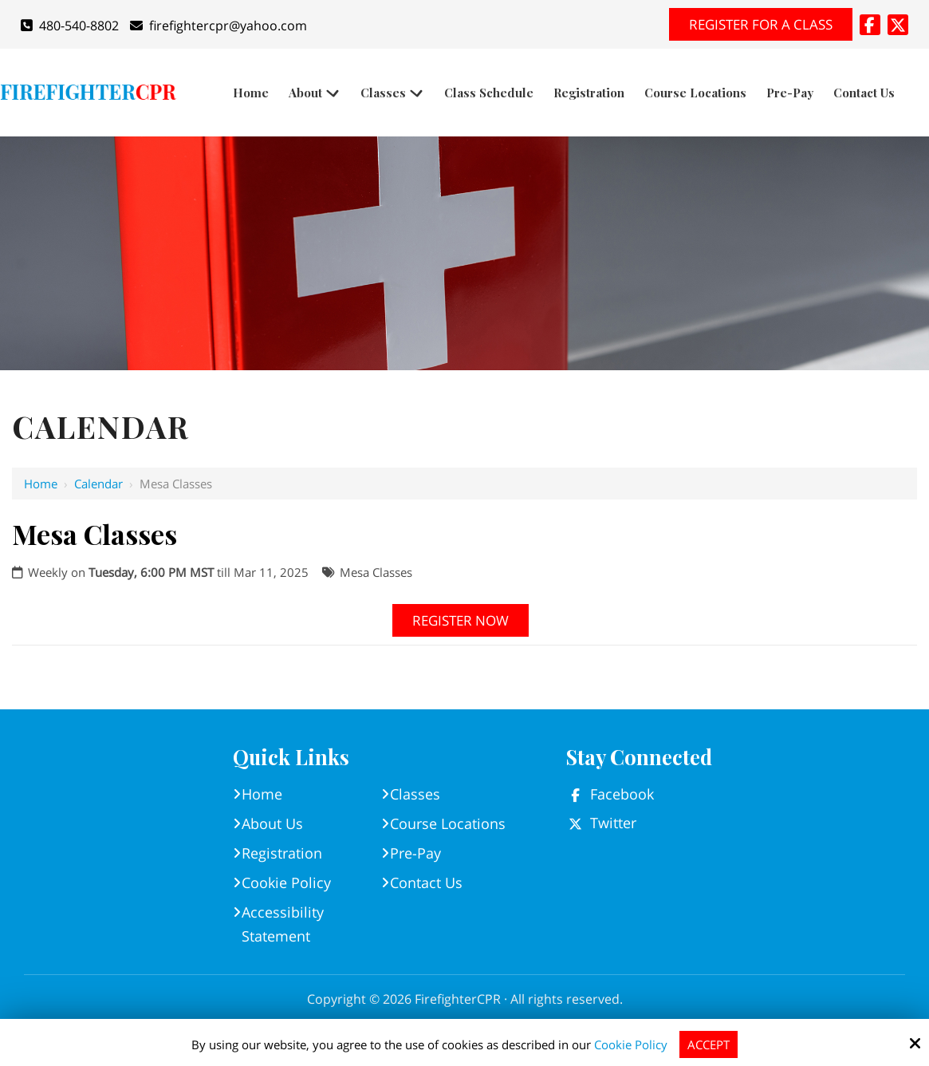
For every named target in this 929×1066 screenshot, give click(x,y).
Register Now (460, 620)
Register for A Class (761, 24)
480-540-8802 (70, 25)
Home (40, 484)
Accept (708, 1044)
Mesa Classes (376, 572)
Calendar (98, 484)
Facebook (622, 793)
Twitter (613, 822)
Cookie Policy (630, 1044)
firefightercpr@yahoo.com (218, 25)
